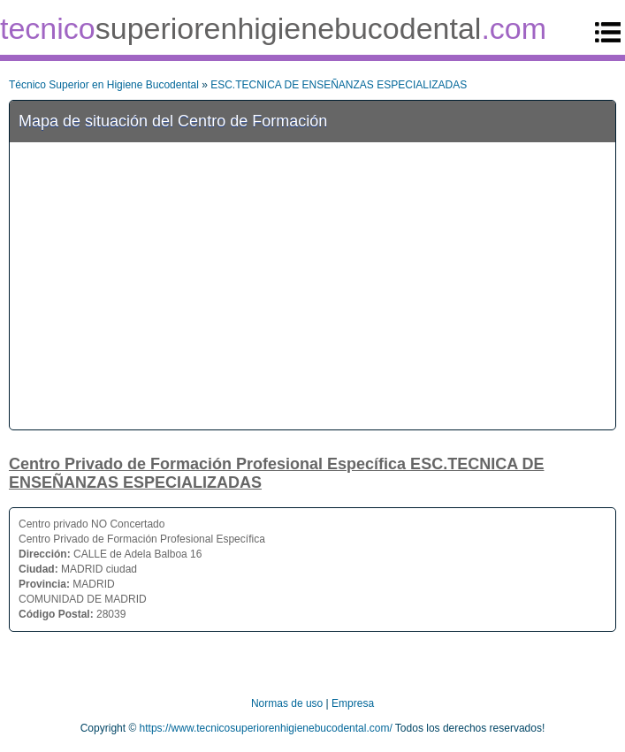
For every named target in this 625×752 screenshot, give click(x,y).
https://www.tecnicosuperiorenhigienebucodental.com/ (266, 728)
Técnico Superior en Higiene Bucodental (104, 85)
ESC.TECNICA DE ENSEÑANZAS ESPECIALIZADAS (338, 85)
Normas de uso (287, 703)
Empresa (353, 703)
